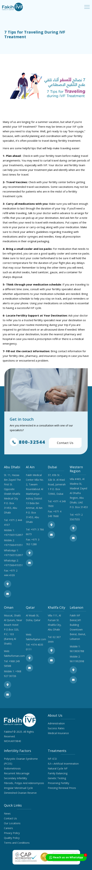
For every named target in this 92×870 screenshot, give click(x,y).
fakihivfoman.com (14, 656)
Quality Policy (12, 838)
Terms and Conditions (17, 842)
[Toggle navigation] (87, 7)
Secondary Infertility (15, 778)
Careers (8, 828)
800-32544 (27, 442)
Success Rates (56, 728)
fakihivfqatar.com (36, 639)
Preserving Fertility (58, 783)
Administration (56, 723)
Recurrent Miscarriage (16, 773)
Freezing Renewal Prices (62, 788)
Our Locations (12, 823)
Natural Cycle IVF (58, 768)
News (7, 813)
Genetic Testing (57, 778)
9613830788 (77, 651)
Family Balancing (57, 773)
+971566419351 (13, 545)
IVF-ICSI (52, 758)
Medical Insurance (58, 733)
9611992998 (77, 661)
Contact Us (65, 443)
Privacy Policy (12, 833)
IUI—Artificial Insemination (63, 763)
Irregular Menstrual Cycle (18, 788)
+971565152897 (13, 535)
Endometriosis (12, 768)
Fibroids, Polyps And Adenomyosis (24, 783)
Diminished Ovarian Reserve (20, 792)
